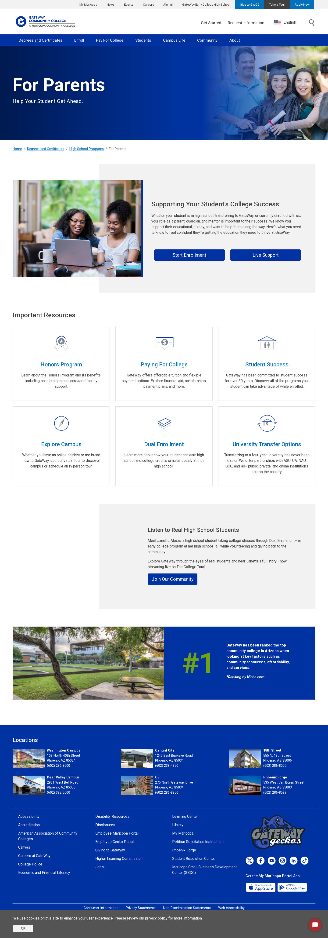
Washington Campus (63, 750)
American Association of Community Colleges (47, 836)
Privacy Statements (141, 908)
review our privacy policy (147, 918)
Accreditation (29, 825)
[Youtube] (271, 861)
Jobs (99, 867)
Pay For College (109, 40)
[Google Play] (292, 887)
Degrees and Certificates (40, 40)
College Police (30, 864)
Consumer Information (101, 908)
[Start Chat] (315, 925)
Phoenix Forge (275, 777)
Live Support (266, 255)
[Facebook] (261, 861)
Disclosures (105, 825)
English (285, 22)
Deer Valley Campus (63, 777)
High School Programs (86, 149)
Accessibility (28, 816)
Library (177, 825)
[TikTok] (304, 861)
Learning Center (185, 816)
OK (23, 928)
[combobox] (289, 22)
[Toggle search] (311, 23)
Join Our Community (172, 579)
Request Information (246, 22)
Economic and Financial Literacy (44, 872)
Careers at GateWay (34, 856)
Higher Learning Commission (119, 858)
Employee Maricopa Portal (117, 833)
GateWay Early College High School (206, 4)
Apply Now (302, 4)
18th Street (272, 750)
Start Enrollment (189, 255)
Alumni (168, 4)
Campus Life (174, 40)
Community (207, 40)
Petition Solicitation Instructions (198, 841)
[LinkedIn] (293, 861)
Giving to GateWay (110, 850)
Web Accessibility (231, 908)
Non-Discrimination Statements (187, 908)
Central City (164, 750)
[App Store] (261, 887)
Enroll (79, 40)
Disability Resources (112, 816)
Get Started (211, 22)
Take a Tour (277, 4)
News (110, 4)
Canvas (24, 847)
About (234, 40)
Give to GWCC (250, 4)
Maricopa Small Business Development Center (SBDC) (204, 870)
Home (17, 149)
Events (128, 4)
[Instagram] (282, 861)
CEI (157, 777)
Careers (148, 4)
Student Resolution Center (193, 858)
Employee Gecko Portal (114, 841)
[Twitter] (250, 861)
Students (143, 40)
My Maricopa (88, 4)
